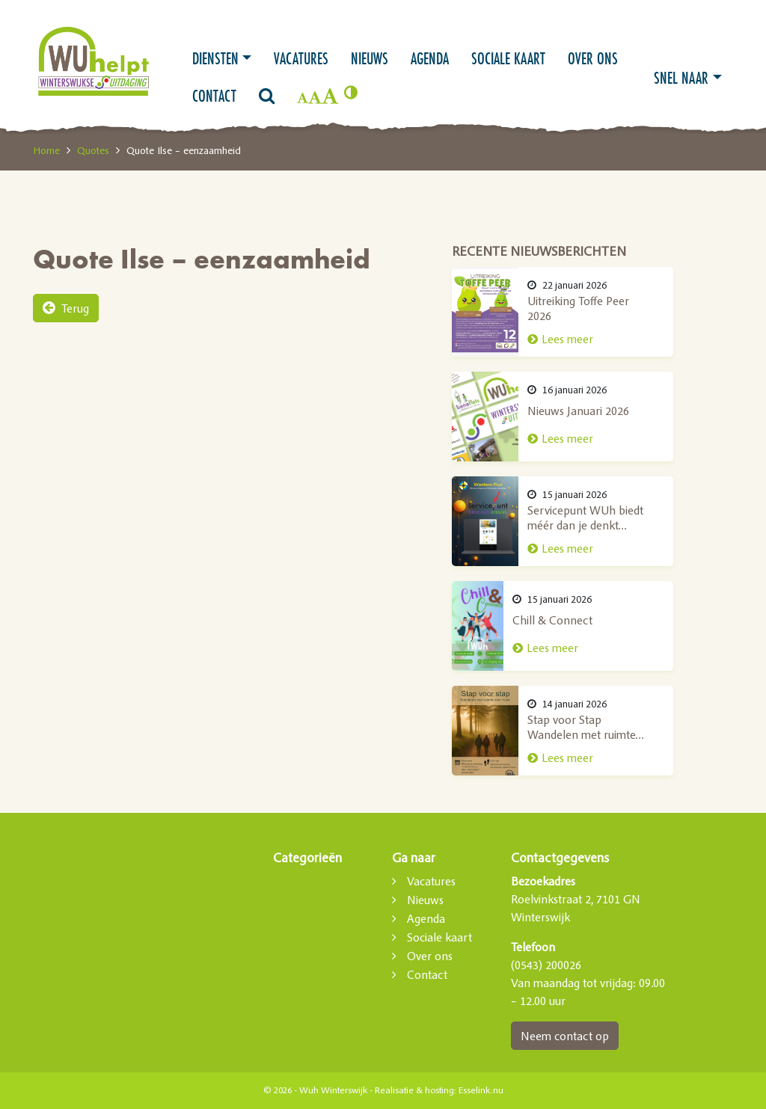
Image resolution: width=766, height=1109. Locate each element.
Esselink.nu (481, 1090)
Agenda (430, 58)
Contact (214, 96)
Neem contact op (565, 1035)
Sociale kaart (508, 58)
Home (46, 150)
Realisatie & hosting (414, 1090)
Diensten (215, 58)
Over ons (593, 58)
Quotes (93, 150)
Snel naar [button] (681, 78)
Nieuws (369, 58)
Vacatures (301, 58)
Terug (66, 308)
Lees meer (591, 339)
